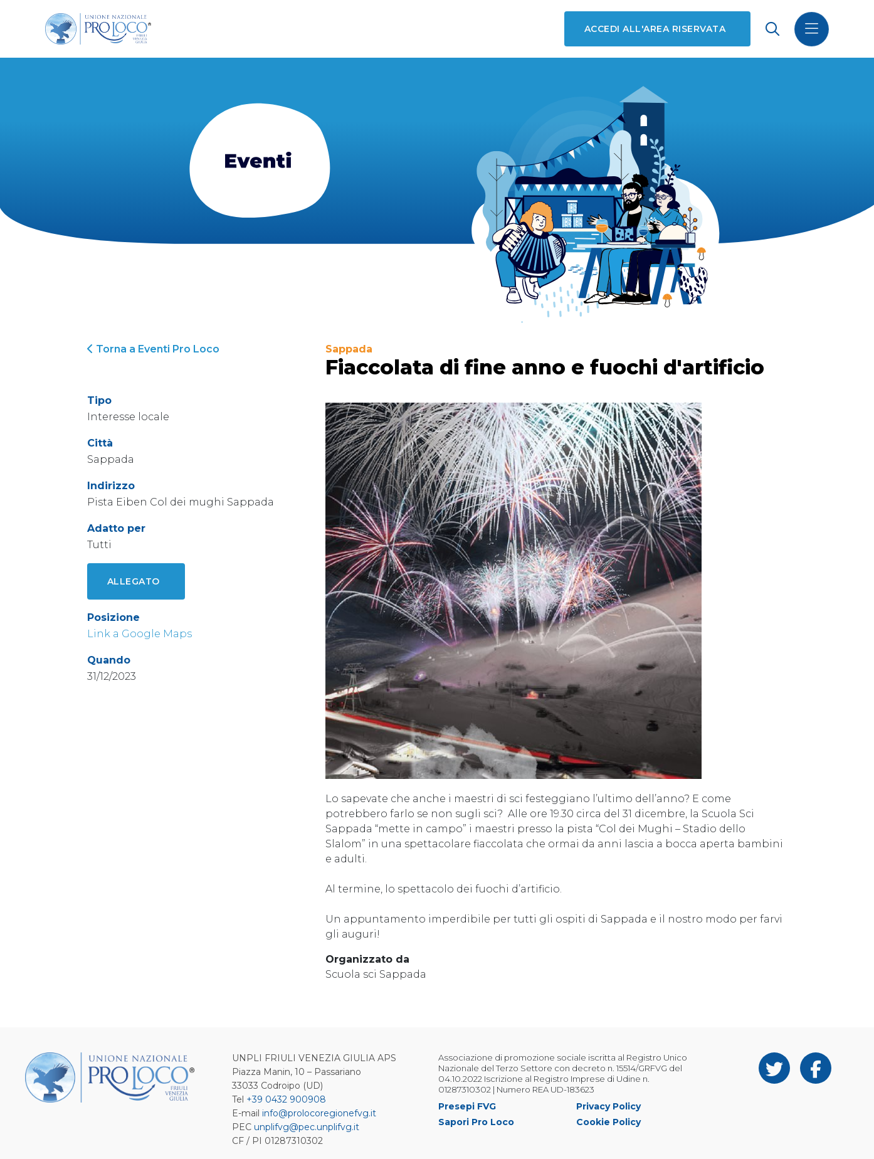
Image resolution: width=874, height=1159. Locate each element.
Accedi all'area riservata (654, 28)
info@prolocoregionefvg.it (319, 1113)
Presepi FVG (467, 1106)
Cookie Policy (608, 1122)
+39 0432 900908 (286, 1099)
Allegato (133, 581)
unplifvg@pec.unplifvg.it (306, 1127)
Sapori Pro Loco (476, 1122)
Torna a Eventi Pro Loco (153, 349)
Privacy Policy (608, 1106)
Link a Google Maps (139, 634)
